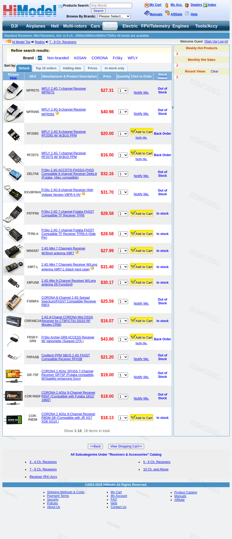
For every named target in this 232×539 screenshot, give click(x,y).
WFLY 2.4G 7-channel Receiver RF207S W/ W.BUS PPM (64, 155)
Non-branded (58, 58)
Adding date (72, 68)
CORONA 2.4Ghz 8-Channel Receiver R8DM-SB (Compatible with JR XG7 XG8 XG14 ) (68, 417)
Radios (40, 42)
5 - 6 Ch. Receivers (156, 462)
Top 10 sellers (45, 68)
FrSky (118, 58)
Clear (214, 71)
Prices (92, 68)
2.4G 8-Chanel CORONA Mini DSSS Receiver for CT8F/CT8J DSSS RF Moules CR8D (67, 321)
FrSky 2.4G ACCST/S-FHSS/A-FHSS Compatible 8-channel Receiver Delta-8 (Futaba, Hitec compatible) (69, 173)
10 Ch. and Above (155, 469)
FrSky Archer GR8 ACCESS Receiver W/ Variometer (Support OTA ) (68, 339)
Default (24, 68)
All (40, 58)
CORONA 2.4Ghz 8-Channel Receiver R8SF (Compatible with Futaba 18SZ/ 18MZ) (68, 396)
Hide (13, 78)
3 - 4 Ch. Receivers (43, 462)
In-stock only (114, 68)
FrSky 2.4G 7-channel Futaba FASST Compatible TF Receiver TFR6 (68, 213)
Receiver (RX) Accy (43, 477)
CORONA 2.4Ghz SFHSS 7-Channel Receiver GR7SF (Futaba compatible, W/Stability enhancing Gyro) (68, 375)
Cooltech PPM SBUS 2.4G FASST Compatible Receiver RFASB (66, 357)
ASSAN (80, 58)
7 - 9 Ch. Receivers (62, 42)
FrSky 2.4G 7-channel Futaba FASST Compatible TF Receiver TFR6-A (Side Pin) (69, 233)
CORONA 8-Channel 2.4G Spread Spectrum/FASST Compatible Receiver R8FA (69, 301)
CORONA (100, 58)
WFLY (133, 58)
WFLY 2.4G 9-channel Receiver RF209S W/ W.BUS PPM (64, 133)
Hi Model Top (21, 42)
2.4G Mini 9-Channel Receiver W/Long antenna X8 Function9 (69, 282)
